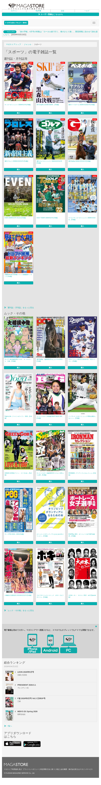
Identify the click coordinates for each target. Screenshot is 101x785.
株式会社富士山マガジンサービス (81, 769)
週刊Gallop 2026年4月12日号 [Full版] (79, 161)
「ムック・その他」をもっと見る (19, 610)
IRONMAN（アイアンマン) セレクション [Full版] (82, 474)
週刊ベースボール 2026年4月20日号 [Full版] (81, 104)
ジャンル (27, 44)
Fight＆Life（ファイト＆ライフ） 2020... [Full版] (18, 417)
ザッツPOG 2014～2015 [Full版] (14, 534)
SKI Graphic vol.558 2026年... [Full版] (48, 104)
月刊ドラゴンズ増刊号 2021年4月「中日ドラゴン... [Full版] (81, 360)
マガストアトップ (13, 44)
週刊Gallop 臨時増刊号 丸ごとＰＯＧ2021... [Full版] (50, 360)
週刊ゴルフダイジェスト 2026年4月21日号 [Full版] (49, 162)
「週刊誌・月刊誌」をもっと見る (19, 307)
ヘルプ (86, 11)
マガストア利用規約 (11, 769)
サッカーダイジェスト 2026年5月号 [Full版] (18, 104)
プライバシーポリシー (31, 769)
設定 (62, 11)
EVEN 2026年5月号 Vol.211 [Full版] (15, 218)
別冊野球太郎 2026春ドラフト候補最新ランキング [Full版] (18, 275)
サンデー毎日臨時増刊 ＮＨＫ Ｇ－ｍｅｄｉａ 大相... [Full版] (18, 360)
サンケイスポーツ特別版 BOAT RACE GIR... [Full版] (50, 417)
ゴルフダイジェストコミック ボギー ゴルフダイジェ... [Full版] (50, 596)
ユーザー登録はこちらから (50, 14)
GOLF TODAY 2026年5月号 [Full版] (47, 218)
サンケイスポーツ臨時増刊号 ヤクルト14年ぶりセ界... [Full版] (50, 474)
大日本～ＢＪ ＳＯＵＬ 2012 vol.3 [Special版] (82, 596)
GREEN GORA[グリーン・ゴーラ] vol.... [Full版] (18, 474)
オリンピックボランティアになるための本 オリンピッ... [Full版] (50, 535)
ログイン (14, 11)
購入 (18, 113)
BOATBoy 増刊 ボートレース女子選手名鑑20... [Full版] (81, 535)
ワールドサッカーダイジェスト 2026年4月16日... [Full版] (81, 218)
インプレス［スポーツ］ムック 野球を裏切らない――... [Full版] (82, 417)
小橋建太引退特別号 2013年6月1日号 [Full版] (18, 595)
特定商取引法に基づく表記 (49, 769)
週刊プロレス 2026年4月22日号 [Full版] (16, 161)
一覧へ (8, 726)
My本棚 (38, 11)
